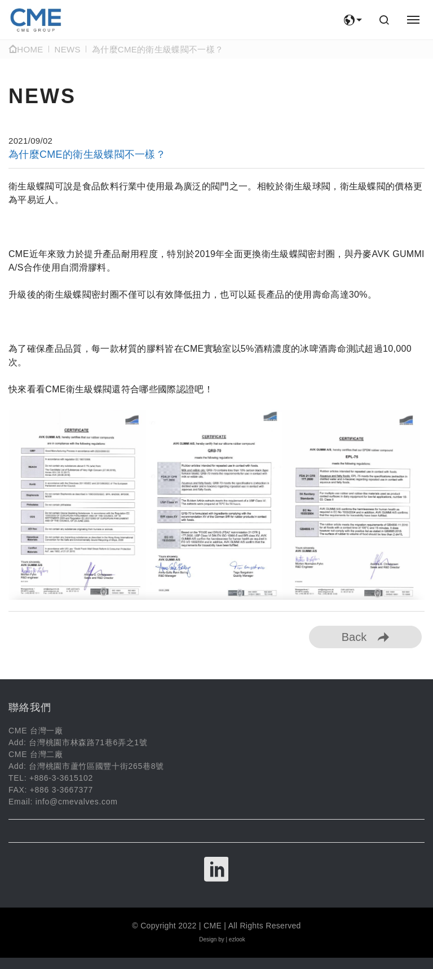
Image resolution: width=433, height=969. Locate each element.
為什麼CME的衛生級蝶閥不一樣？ (157, 49)
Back (365, 637)
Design (207, 939)
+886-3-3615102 (61, 777)
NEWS (68, 49)
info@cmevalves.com (77, 801)
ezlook (237, 939)
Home (25, 49)
